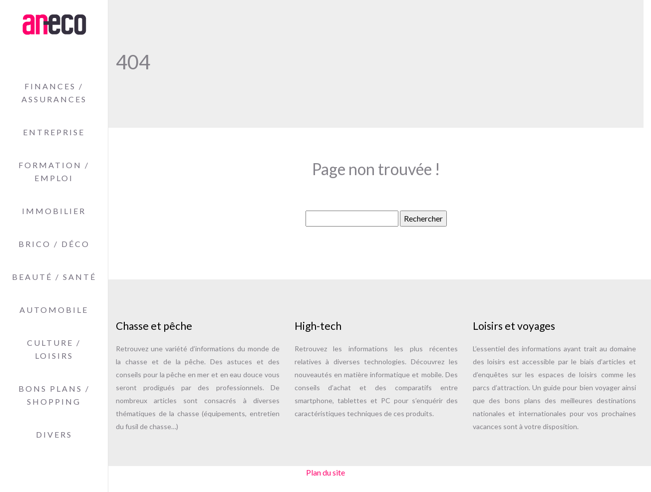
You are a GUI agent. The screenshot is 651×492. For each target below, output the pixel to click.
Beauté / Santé (54, 276)
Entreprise (54, 132)
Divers (54, 434)
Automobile (53, 309)
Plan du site (325, 472)
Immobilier (54, 211)
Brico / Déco (54, 243)
